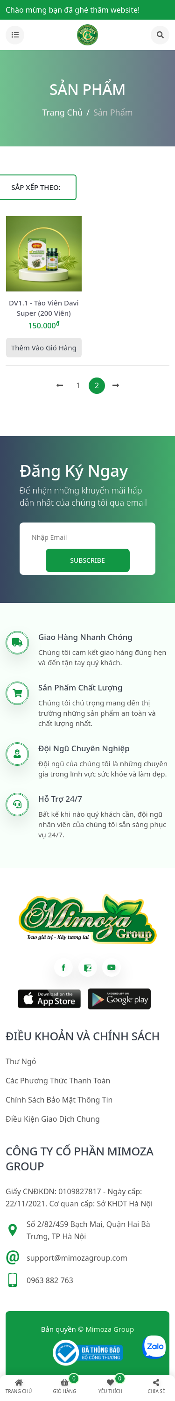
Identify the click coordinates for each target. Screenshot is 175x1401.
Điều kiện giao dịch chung (53, 1119)
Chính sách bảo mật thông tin (59, 1100)
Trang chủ (62, 112)
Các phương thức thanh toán (58, 1080)
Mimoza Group (109, 1329)
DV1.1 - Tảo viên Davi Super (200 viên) (43, 308)
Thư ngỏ (21, 1061)
